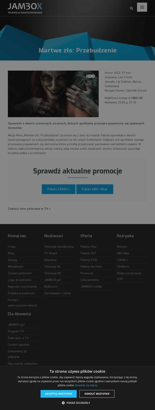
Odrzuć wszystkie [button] (96, 393)
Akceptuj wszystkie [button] (58, 393)
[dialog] (77, 205)
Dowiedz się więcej (86, 385)
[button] (77, 403)
